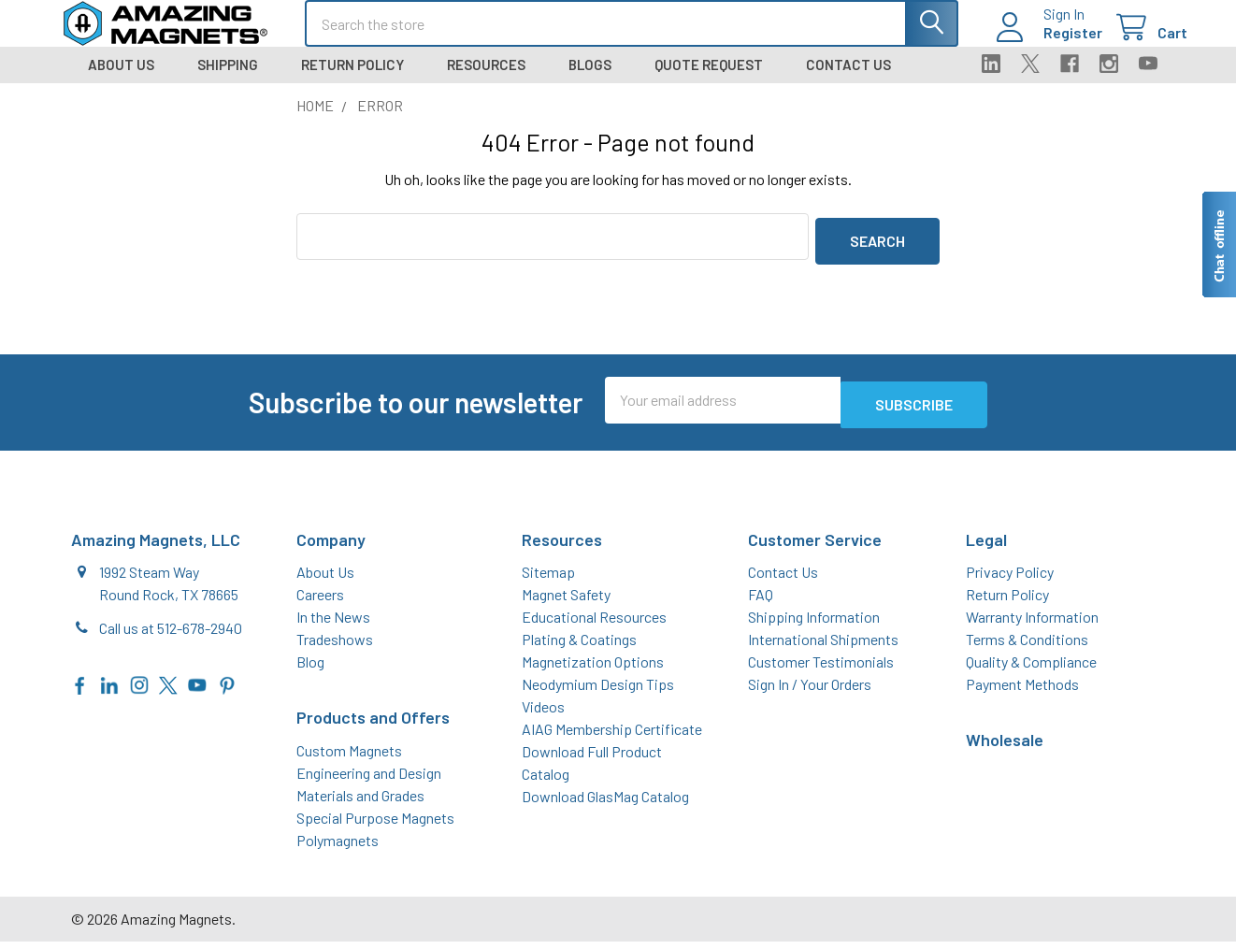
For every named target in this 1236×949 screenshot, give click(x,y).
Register (1050, 43)
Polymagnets (337, 847)
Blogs (589, 81)
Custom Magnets (349, 758)
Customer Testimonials (821, 669)
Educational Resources (594, 624)
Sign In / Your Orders (809, 691)
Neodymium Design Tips (598, 691)
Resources (486, 81)
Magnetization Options (593, 669)
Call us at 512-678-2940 (170, 635)
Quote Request (708, 81)
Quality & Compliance (1031, 669)
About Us (121, 81)
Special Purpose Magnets (375, 825)
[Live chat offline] (1218, 244)
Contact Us (848, 81)
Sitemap (548, 579)
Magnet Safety (566, 602)
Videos (543, 714)
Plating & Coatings (579, 646)
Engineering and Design (368, 780)
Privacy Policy (1010, 579)
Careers (320, 602)
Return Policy (352, 81)
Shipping (227, 81)
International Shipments (823, 646)
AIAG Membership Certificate (612, 736)
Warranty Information (1032, 624)
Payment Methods (1022, 691)
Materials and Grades (360, 803)
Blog (310, 669)
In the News (333, 624)
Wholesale (1004, 747)
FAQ (760, 602)
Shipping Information (814, 624)
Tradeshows (334, 646)
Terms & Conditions (1027, 646)
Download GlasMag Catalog (605, 803)
